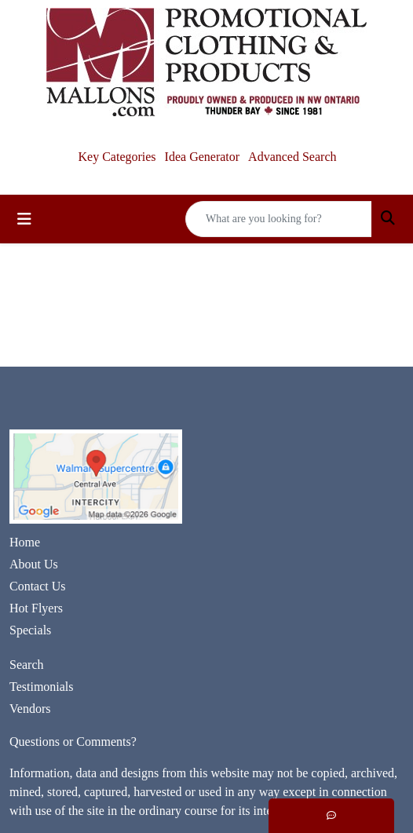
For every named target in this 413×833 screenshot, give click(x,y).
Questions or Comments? (73, 741)
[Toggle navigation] (24, 219)
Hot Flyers (36, 608)
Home (24, 542)
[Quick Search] (278, 219)
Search (26, 664)
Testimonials (41, 686)
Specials (30, 630)
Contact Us (37, 586)
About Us (33, 564)
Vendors (29, 708)
